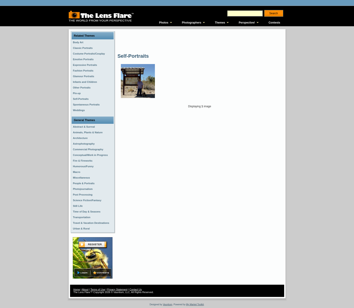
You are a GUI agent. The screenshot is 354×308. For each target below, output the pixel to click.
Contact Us (135, 289)
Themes (220, 22)
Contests (274, 22)
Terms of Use (97, 289)
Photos (163, 22)
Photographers (191, 22)
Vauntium (167, 304)
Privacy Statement (117, 289)
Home (76, 289)
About (85, 289)
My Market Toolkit (195, 304)
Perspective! (247, 22)
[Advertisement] (200, 41)
